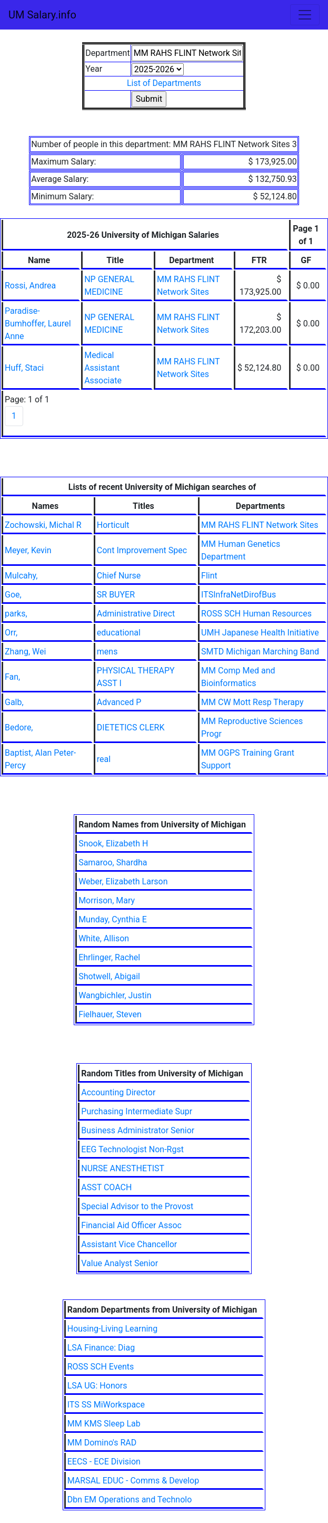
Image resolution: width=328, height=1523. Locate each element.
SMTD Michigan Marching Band (260, 652)
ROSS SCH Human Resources (256, 614)
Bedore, (19, 727)
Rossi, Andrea (30, 286)
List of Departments (164, 83)
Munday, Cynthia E (112, 919)
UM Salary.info (42, 14)
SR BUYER (116, 595)
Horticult (113, 525)
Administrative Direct (136, 614)
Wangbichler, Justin (114, 995)
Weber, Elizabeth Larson (122, 881)
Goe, (13, 595)
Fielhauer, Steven (110, 1014)
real (104, 759)
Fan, (12, 677)
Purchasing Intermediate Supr (136, 1111)
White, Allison (103, 938)
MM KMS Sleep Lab (104, 1424)
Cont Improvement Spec (142, 550)
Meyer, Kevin (28, 550)
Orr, (11, 633)
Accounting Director (118, 1092)
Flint (209, 576)
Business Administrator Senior (137, 1130)
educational (119, 633)
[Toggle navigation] (305, 14)
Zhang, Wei (25, 652)
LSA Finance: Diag (101, 1348)
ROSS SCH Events (100, 1367)
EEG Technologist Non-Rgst (132, 1149)
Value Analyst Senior (119, 1263)
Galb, (14, 702)
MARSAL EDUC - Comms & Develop (133, 1481)
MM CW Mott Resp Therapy (252, 702)
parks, (16, 614)
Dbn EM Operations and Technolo (129, 1500)
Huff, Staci (24, 368)
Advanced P (119, 702)
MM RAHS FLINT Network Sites (259, 525)
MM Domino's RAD (102, 1443)
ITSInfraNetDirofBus (238, 595)
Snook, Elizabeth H (113, 843)
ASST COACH (106, 1187)
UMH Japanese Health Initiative (260, 633)
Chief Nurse (119, 576)
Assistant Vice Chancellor (129, 1244)
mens (107, 652)
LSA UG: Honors (97, 1386)
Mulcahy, (21, 576)
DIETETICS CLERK (131, 727)
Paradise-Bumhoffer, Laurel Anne (38, 323)
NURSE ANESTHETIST (122, 1168)
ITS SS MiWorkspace (106, 1405)
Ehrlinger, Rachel (109, 957)
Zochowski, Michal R (43, 525)
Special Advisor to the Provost (137, 1206)
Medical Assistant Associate (103, 367)
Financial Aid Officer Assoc (131, 1225)
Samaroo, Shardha (112, 862)
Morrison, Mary (106, 900)
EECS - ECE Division (104, 1462)
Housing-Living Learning (112, 1329)
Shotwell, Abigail (109, 976)
